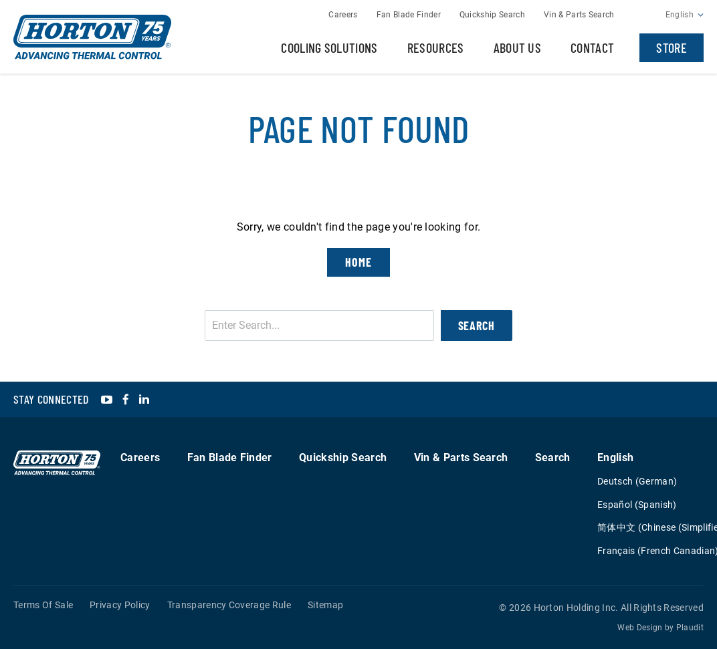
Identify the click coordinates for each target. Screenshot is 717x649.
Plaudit (690, 627)
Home (358, 262)
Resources (435, 47)
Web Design (639, 627)
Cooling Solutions (329, 47)
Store (671, 47)
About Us (518, 47)
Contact (592, 47)
